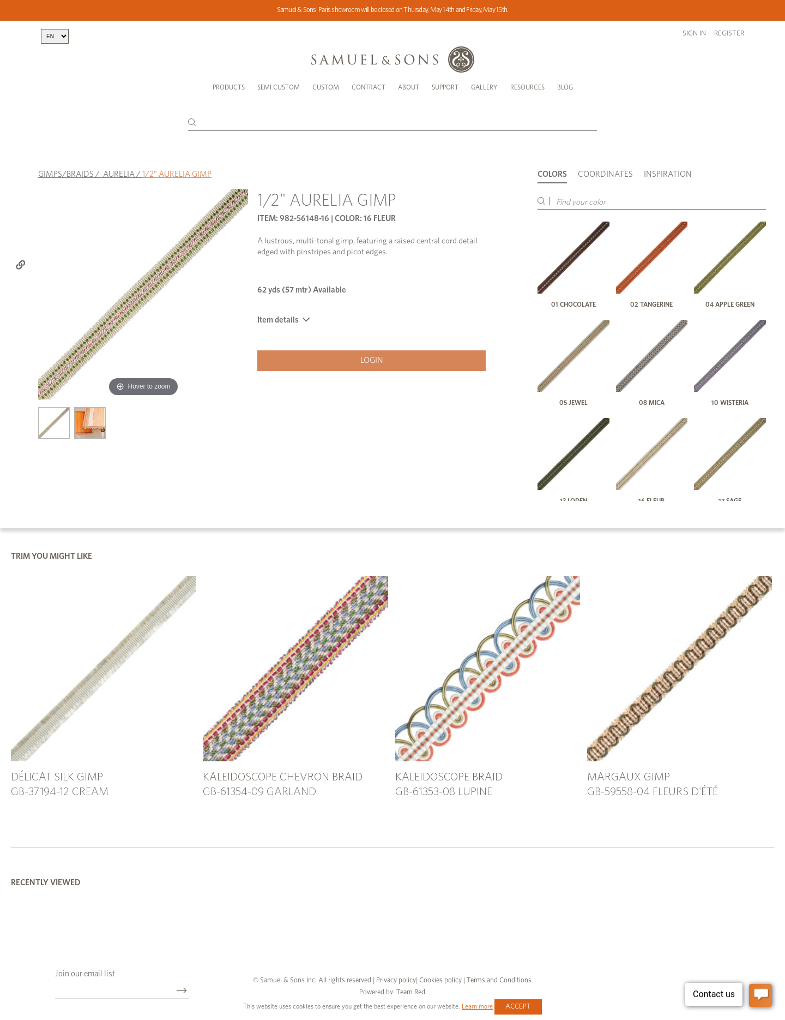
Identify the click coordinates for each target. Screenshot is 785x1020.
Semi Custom (278, 87)
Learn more (477, 1006)
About (408, 87)
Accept (518, 1006)
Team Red (410, 992)
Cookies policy (440, 980)
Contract (368, 87)
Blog (565, 87)
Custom (325, 87)
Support (445, 87)
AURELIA (119, 174)
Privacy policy (396, 980)
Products (229, 87)
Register (729, 33)
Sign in (694, 33)
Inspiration (668, 174)
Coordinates (605, 174)
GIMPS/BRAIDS (66, 174)
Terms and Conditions (498, 980)
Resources (527, 87)
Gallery (484, 87)
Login (371, 360)
